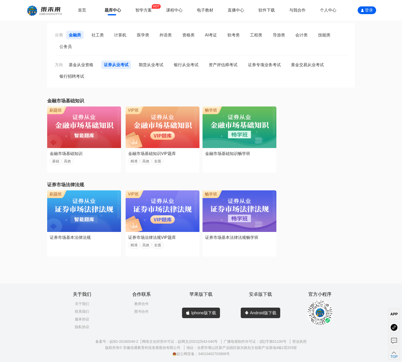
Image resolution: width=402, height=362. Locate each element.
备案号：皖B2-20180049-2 (116, 341)
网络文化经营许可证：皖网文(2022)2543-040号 (180, 341)
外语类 (165, 35)
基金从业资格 (81, 65)
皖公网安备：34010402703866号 (201, 354)
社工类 (98, 35)
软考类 (233, 35)
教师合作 (141, 304)
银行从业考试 (186, 65)
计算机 (120, 35)
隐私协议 (82, 327)
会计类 (301, 35)
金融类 (75, 35)
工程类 (256, 35)
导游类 (279, 35)
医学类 (143, 35)
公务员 (65, 46)
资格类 (188, 35)
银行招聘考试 (71, 76)
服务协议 (82, 319)
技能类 (324, 35)
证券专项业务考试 (264, 65)
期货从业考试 (151, 65)
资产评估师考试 (223, 65)
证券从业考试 (116, 65)
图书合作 (141, 311)
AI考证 (211, 35)
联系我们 (82, 311)
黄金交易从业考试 (307, 65)
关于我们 (82, 304)
